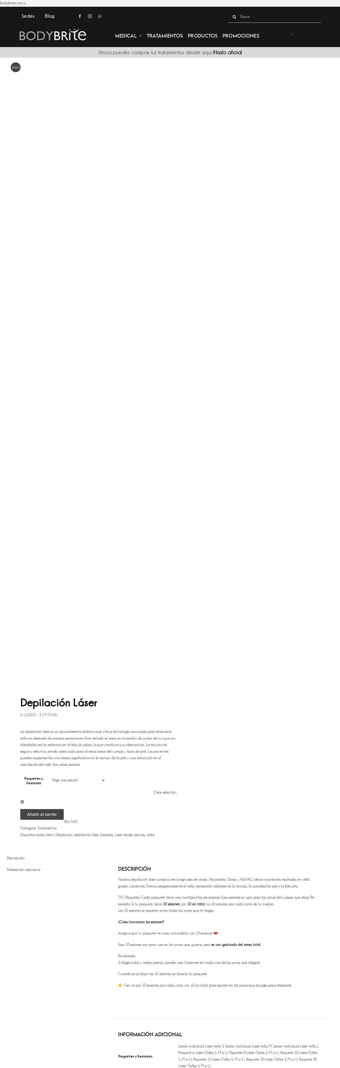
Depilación (64, 835)
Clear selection (164, 792)
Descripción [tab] (16, 858)
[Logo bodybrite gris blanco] (53, 30)
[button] (22, 802)
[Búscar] (274, 17)
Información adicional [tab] (23, 870)
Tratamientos (47, 828)
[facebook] (80, 16)
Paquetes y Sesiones (33, 780)
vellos (150, 835)
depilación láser (86, 835)
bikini (50, 835)
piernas (139, 835)
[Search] (234, 17)
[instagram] (90, 16)
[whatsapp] (100, 16)
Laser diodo (123, 835)
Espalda (106, 835)
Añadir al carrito (42, 814)
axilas (40, 835)
